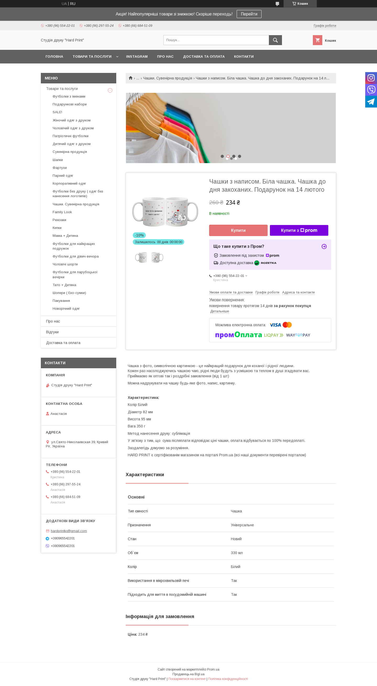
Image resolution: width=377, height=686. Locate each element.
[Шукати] (275, 40)
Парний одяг (63, 176)
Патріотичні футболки (70, 136)
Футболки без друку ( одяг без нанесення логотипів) (78, 193)
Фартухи (60, 168)
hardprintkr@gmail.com (69, 531)
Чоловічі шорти (65, 264)
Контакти (244, 56)
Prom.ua (213, 669)
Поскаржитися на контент (187, 679)
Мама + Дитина (65, 236)
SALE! (57, 112)
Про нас (165, 56)
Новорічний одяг (66, 308)
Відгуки (52, 332)
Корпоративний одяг (69, 183)
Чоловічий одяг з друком (73, 128)
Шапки (58, 160)
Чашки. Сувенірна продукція (167, 78)
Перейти (249, 14)
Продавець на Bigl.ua (188, 674)
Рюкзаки (59, 220)
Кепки (57, 228)
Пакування (61, 301)
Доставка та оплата (204, 56)
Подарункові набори (70, 104)
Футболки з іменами (69, 96)
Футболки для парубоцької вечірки (75, 274)
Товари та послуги (92, 56)
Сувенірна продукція (70, 152)
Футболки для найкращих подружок (74, 246)
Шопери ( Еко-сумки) (69, 293)
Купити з (299, 230)
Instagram (137, 56)
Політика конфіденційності (228, 679)
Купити (238, 230)
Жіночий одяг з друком (72, 120)
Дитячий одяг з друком (72, 144)
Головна (54, 56)
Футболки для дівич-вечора (76, 256)
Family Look (62, 212)
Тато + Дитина (64, 285)
